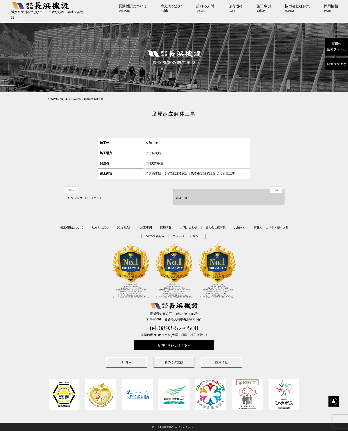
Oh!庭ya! (126, 362)
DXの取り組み (155, 236)
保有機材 (235, 8)
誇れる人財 (205, 8)
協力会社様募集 (297, 8)
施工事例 (264, 8)
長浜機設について (133, 8)
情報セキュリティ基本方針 (271, 227)
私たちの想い (171, 8)
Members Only (336, 64)
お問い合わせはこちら (174, 345)
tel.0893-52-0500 (174, 328)
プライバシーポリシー (186, 236)
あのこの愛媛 (174, 362)
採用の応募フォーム (336, 46)
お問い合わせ (188, 227)
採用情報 (331, 8)
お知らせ (240, 227)
